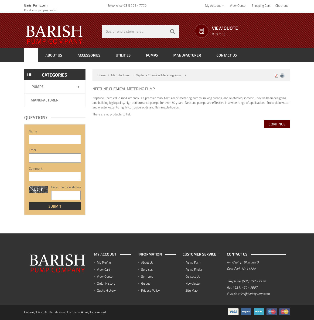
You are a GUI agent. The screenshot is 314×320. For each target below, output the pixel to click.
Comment (35, 168)
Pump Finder (193, 269)
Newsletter (193, 283)
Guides (145, 283)
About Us (147, 262)
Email (33, 150)
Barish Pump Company (64, 312)
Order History (106, 283)
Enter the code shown (66, 187)
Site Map (191, 290)
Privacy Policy (150, 290)
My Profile (104, 262)
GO (172, 31)
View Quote (105, 276)
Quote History (106, 290)
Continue (277, 124)
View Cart (103, 269)
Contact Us (192, 276)
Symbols (147, 276)
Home (101, 75)
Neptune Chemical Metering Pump (159, 75)
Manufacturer (44, 100)
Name (33, 131)
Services (147, 269)
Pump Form (193, 262)
